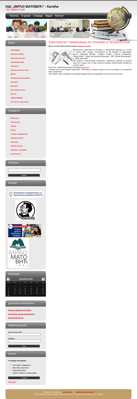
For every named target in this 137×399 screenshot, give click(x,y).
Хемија (13, 130)
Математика (15, 118)
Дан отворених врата (18, 90)
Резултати (12, 382)
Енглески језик (16, 154)
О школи (25, 16)
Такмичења (14, 66)
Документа (14, 86)
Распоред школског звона (20, 70)
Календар (14, 82)
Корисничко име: (15, 332)
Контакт (59, 16)
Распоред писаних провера (20, 78)
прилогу (86, 67)
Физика (13, 126)
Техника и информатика (19, 134)
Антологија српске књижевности (21, 314)
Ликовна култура (16, 146)
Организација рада (17, 62)
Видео (48, 16)
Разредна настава (17, 138)
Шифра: (11, 339)
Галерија (38, 16)
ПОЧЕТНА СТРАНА (17, 54)
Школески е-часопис (18, 58)
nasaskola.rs (68, 392)
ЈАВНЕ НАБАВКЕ (17, 98)
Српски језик (15, 122)
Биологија (14, 142)
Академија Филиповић (84, 392)
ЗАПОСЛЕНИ (15, 50)
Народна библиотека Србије (19, 310)
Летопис (13, 94)
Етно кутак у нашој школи (19, 102)
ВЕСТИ (13, 74)
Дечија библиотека (16, 318)
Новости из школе (84, 46)
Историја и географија (18, 150)
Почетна (14, 16)
